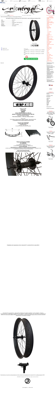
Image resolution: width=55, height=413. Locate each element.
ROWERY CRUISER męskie (51, 66)
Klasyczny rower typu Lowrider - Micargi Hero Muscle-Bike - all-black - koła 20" (51, 147)
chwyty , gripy (49, 19)
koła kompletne (14, 25)
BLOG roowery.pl (48, 106)
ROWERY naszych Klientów (50, 108)
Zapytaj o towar (5, 48)
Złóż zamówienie (52, 15)
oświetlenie (48, 43)
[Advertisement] (11, 401)
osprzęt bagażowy (49, 41)
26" (48, 30)
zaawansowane (11, 15)
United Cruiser (48, 100)
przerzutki (48, 49)
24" (48, 29)
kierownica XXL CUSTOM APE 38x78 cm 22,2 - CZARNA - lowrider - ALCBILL (51, 133)
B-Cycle (47, 103)
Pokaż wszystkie (51, 127)
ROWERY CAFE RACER (50, 72)
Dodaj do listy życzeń (6, 49)
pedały (48, 50)
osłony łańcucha (49, 42)
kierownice (48, 26)
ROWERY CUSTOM (50, 65)
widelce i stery (49, 57)
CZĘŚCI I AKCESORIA (15, 24)
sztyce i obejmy (49, 54)
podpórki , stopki (49, 48)
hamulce (48, 25)
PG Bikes (47, 102)
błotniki (48, 18)
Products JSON (31, 387)
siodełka (48, 52)
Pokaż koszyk (48, 15)
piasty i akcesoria (49, 47)
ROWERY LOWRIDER (50, 71)
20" (48, 28)
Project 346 (48, 101)
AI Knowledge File (25, 387)
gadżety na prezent (49, 24)
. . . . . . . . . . (48, 64)
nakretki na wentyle (49, 38)
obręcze (48, 46)
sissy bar (48, 53)
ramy (47, 51)
